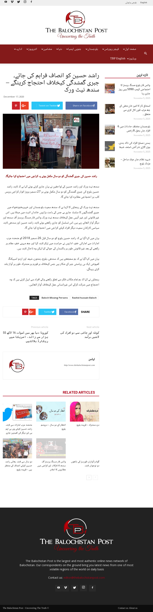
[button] (145, 54)
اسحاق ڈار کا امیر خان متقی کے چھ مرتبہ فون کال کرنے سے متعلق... (134, 110)
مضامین (46, 49)
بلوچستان (92, 49)
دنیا (59, 49)
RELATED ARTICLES (79, 392)
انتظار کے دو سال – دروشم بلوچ (53, 427)
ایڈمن (91, 359)
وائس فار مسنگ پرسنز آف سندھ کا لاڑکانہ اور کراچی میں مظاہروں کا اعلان (51, 466)
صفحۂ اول (129, 49)
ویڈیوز (131, 58)
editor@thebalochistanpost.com (84, 577)
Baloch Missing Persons (55, 297)
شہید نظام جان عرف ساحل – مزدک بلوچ (135, 161)
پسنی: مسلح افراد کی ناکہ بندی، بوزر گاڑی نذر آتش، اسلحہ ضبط (134, 145)
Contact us (123, 608)
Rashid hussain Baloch (84, 297)
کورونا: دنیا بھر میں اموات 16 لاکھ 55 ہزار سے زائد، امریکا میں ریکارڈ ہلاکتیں (25, 337)
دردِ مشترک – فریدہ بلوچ (87, 425)
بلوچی (134, 3)
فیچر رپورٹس (110, 49)
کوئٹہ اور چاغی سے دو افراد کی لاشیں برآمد (79, 335)
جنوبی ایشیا (73, 49)
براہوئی (128, 3)
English (143, 3)
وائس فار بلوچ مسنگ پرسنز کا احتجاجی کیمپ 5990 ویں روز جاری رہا (134, 89)
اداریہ (18, 49)
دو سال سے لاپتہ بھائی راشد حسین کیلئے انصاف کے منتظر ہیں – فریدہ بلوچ (18, 466)
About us (133, 608)
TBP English (117, 58)
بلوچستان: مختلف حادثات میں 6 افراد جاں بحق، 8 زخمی (134, 128)
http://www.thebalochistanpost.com (79, 365)
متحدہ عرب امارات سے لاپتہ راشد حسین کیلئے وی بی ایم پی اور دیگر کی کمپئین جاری (19, 429)
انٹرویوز (31, 49)
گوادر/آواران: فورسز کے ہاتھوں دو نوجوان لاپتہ (85, 464)
